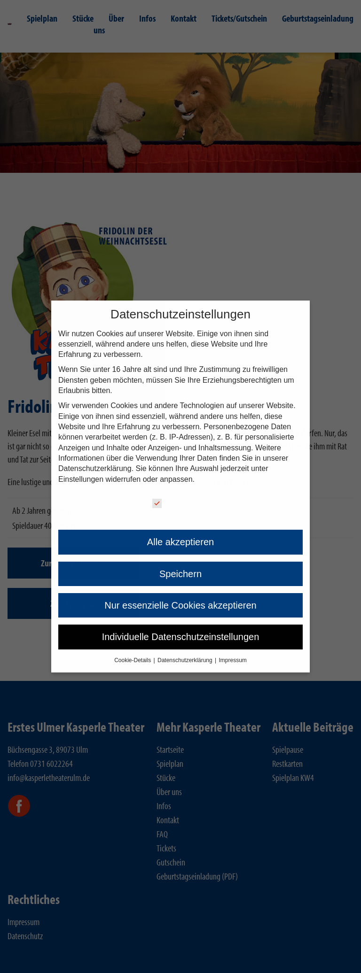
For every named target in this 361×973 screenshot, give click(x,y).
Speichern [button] (180, 574)
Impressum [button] (233, 660)
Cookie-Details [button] (133, 660)
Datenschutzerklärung (95, 468)
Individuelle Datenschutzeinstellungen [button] (180, 637)
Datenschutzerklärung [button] (185, 660)
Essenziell (176, 503)
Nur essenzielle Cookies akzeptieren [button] (180, 605)
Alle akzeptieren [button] (180, 542)
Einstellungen (80, 479)
